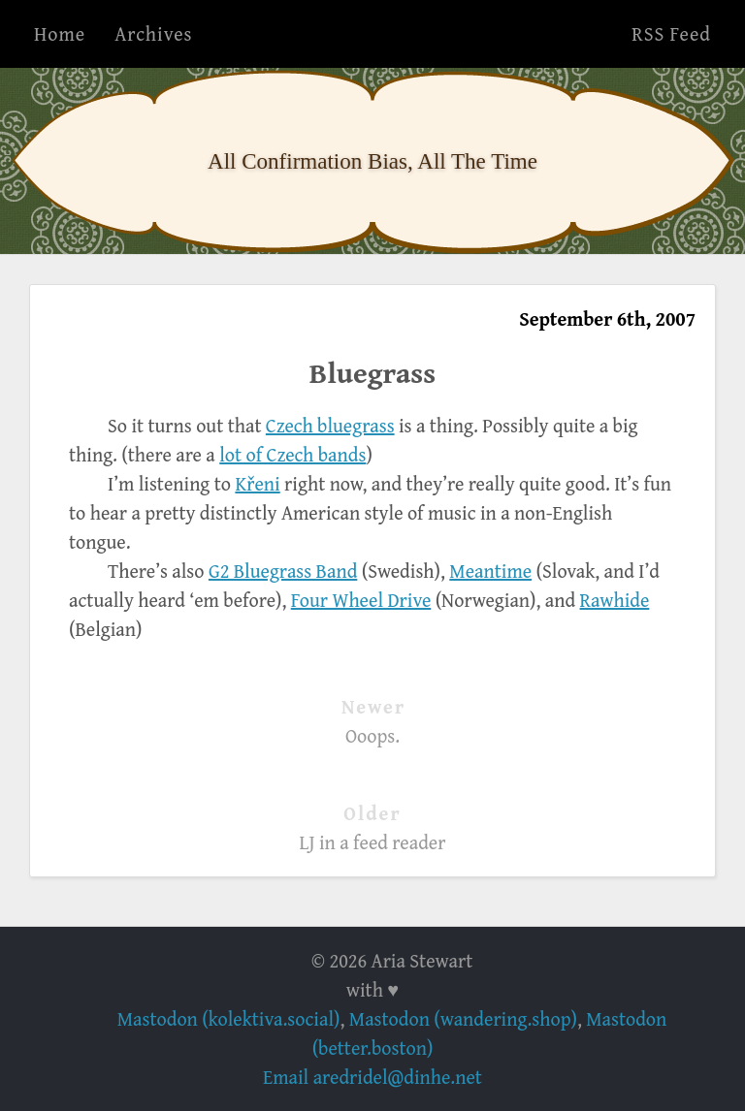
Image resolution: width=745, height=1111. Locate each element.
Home (59, 33)
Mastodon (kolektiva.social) (228, 1018)
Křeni (257, 483)
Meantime (490, 570)
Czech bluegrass (330, 425)
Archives (153, 33)
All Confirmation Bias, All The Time (372, 161)
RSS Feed (671, 33)
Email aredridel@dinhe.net (372, 1077)
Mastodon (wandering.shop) (463, 1018)
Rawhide (615, 600)
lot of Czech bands (292, 454)
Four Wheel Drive (361, 600)
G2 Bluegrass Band (283, 570)
